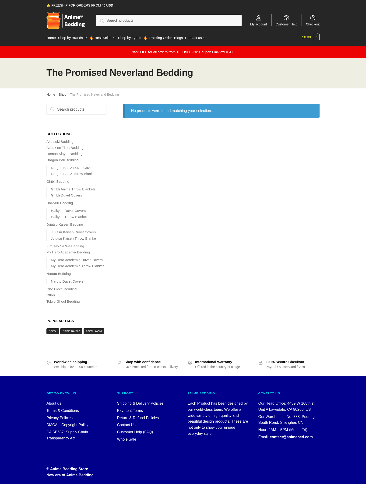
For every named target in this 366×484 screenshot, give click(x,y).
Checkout (313, 24)
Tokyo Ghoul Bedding (63, 300)
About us (53, 402)
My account (258, 24)
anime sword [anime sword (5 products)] (94, 329)
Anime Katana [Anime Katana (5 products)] (71, 329)
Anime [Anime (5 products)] (53, 329)
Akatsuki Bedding (60, 140)
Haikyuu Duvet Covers (68, 209)
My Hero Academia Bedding (68, 251)
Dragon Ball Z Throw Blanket (73, 172)
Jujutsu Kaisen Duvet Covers (73, 230)
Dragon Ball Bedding (62, 158)
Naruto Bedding (58, 272)
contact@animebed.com (291, 435)
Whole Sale (126, 438)
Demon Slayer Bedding (64, 152)
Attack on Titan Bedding (64, 146)
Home (50, 93)
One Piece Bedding (61, 287)
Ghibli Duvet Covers (66, 194)
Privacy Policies (59, 416)
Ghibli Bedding (57, 180)
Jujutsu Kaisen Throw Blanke (73, 236)
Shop (63, 93)
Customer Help (286, 24)
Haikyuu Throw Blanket (69, 215)
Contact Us (126, 423)
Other (50, 293)
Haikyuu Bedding (59, 201)
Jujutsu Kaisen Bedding (64, 223)
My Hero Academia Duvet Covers (77, 258)
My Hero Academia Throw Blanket (77, 264)
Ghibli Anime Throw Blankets (73, 187)
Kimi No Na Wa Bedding (65, 244)
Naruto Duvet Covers (67, 280)
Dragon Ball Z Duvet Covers (73, 166)
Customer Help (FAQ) (135, 430)
